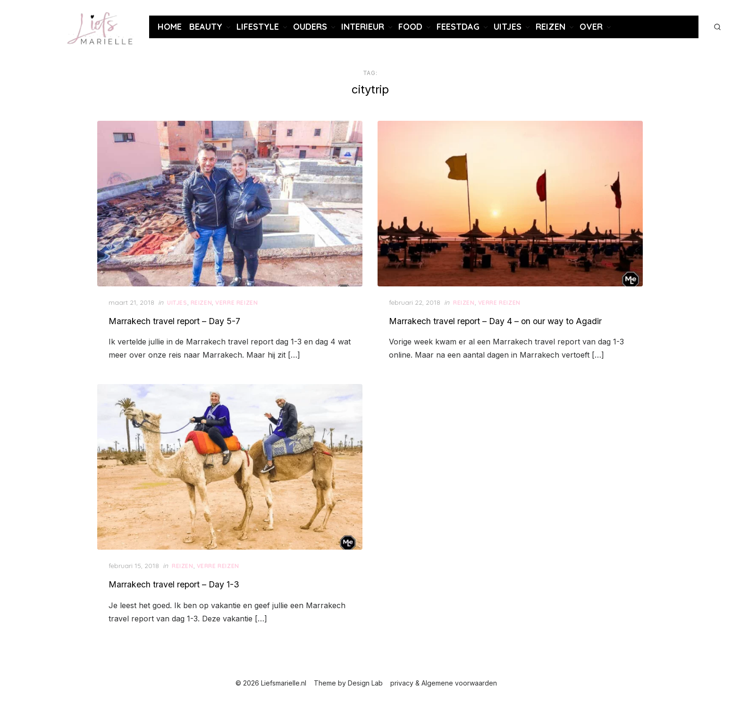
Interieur (362, 26)
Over (591, 26)
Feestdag (458, 26)
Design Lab (365, 683)
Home (170, 26)
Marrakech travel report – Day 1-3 (174, 584)
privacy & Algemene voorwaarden (443, 683)
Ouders (310, 26)
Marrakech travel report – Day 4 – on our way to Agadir (495, 321)
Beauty (205, 26)
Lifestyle (257, 26)
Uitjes (507, 26)
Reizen (550, 26)
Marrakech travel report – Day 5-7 (174, 321)
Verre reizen (236, 302)
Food (410, 26)
